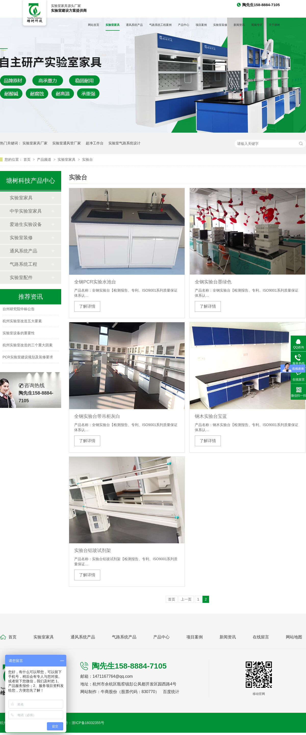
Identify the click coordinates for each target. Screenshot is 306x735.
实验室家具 (113, 24)
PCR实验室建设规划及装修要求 (28, 358)
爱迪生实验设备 (26, 224)
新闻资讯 (239, 24)
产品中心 (183, 24)
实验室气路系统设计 (124, 143)
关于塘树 (274, 24)
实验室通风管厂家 (66, 143)
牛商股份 (109, 692)
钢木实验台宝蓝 (211, 416)
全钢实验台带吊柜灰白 (97, 416)
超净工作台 (95, 143)
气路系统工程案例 (160, 24)
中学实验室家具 (26, 211)
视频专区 (256, 24)
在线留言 (261, 637)
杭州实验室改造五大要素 (22, 322)
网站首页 (93, 24)
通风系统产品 (134, 24)
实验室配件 (21, 277)
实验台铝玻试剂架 (92, 550)
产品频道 (44, 159)
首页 (27, 159)
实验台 (87, 159)
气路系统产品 (124, 637)
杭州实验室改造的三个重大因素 (28, 346)
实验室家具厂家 (34, 143)
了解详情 (87, 306)
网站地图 (294, 637)
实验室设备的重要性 (19, 334)
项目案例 (201, 24)
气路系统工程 (23, 264)
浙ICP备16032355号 (88, 723)
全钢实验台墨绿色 (213, 281)
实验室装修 (220, 24)
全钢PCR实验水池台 (95, 281)
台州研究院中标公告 (19, 310)
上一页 (186, 599)
